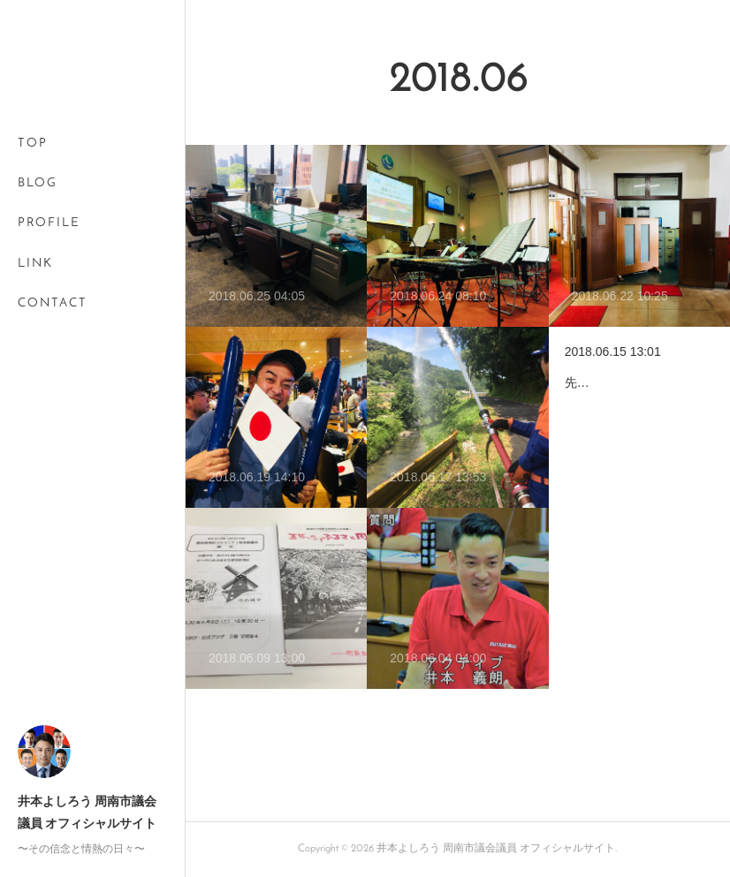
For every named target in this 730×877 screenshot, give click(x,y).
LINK (35, 263)
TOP (33, 143)
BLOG (37, 183)
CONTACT (52, 303)
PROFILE (49, 223)
